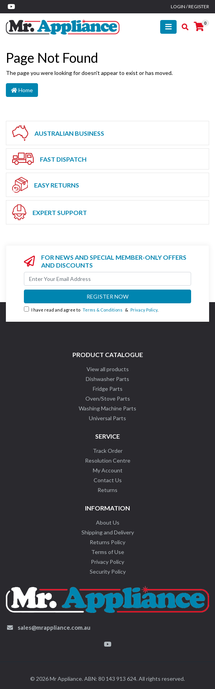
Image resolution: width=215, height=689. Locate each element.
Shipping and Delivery (107, 532)
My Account (108, 470)
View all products (108, 369)
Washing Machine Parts (107, 408)
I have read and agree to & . (91, 309)
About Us (107, 522)
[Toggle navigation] (168, 27)
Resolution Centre (107, 460)
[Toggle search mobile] (183, 27)
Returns (107, 490)
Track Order (108, 450)
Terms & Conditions (103, 309)
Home (22, 90)
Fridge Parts (108, 388)
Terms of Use (107, 552)
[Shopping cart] (199, 26)
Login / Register (190, 6)
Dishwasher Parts (107, 378)
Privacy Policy (143, 309)
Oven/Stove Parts (107, 398)
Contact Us (108, 480)
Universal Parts (107, 418)
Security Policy (108, 571)
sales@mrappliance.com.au (54, 627)
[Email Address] (107, 279)
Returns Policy (107, 542)
